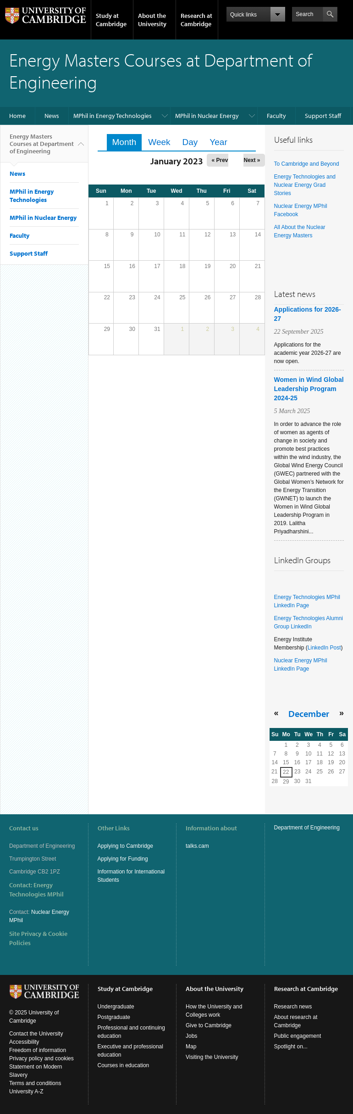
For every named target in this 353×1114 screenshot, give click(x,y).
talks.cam (197, 846)
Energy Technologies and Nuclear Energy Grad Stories (305, 185)
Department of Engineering (307, 827)
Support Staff (323, 116)
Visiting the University (212, 1057)
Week (159, 142)
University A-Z (26, 1091)
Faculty (276, 116)
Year (218, 142)
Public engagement (297, 1036)
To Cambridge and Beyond (306, 164)
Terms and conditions (35, 1083)
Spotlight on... (291, 1046)
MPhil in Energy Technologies (112, 116)
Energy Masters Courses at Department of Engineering (42, 147)
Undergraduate (116, 1006)
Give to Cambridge (209, 1025)
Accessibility (24, 1042)
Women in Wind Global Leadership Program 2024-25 (309, 389)
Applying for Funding (123, 859)
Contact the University (36, 1033)
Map (191, 1046)
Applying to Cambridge (125, 846)
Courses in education (123, 1065)
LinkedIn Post (324, 647)
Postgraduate (114, 1017)
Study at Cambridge (111, 19)
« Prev (219, 160)
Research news (293, 1006)
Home (17, 116)
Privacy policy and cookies (41, 1058)
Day (190, 142)
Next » (251, 160)
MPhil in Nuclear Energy (207, 116)
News (51, 116)
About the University (152, 19)
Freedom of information (37, 1050)
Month (127, 142)
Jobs (191, 1036)
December (308, 713)
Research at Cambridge (196, 19)
